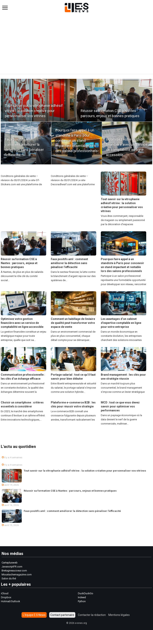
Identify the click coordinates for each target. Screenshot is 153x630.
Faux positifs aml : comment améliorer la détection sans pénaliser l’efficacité (69, 263)
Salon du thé (9, 578)
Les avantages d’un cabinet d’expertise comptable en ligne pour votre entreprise (121, 322)
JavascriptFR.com (12, 566)
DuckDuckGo (85, 593)
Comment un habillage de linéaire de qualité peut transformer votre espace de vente (73, 322)
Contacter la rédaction (92, 614)
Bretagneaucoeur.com (14, 570)
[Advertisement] (76, 42)
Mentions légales (119, 614)
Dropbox (6, 597)
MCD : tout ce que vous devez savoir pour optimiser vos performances (120, 406)
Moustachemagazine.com (17, 574)
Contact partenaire (62, 614)
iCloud (4, 593)
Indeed (82, 597)
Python (82, 601)
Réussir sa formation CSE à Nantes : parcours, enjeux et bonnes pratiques (19, 263)
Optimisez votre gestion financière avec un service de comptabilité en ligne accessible (22, 322)
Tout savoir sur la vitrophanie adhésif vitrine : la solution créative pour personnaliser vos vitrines (34, 110)
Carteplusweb (10, 562)
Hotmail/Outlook (10, 601)
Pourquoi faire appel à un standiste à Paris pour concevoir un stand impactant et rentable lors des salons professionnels (76, 140)
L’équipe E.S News (34, 614)
